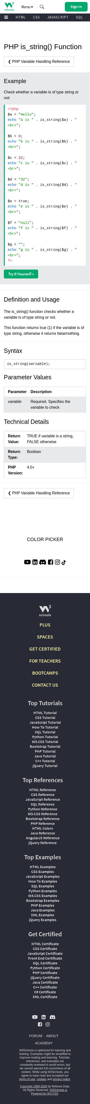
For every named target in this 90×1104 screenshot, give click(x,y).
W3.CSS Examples (42, 895)
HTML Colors (42, 828)
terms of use (27, 1079)
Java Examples (43, 910)
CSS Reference (42, 794)
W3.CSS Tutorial (45, 741)
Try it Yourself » (21, 274)
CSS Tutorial (45, 717)
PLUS (45, 625)
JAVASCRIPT (58, 17)
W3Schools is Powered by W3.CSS (49, 1091)
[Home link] (9, 6)
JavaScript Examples (43, 876)
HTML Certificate (45, 943)
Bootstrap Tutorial (45, 746)
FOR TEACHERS (45, 661)
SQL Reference (42, 804)
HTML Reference (42, 789)
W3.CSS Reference (42, 813)
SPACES (45, 637)
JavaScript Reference (42, 799)
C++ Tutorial (45, 760)
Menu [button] (27, 6)
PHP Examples (42, 905)
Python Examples (43, 890)
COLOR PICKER (45, 539)
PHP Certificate (45, 972)
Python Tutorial (45, 736)
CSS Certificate (45, 948)
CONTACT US (45, 685)
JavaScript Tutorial (45, 722)
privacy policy (61, 1079)
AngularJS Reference (43, 837)
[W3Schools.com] (45, 613)
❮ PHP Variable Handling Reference (39, 61)
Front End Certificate (45, 958)
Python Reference (42, 809)
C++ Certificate (45, 987)
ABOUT (52, 1036)
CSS (36, 17)
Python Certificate (45, 967)
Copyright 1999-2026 (33, 1086)
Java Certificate (45, 982)
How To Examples (42, 881)
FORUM (35, 1036)
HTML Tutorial (45, 712)
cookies (42, 1079)
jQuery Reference (43, 842)
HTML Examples (43, 866)
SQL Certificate (45, 963)
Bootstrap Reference (43, 818)
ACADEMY (44, 1043)
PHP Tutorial (45, 751)
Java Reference (42, 833)
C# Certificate (45, 991)
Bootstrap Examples (42, 900)
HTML (21, 17)
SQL (79, 17)
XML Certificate (45, 996)
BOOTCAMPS (45, 673)
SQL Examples (42, 886)
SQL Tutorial (45, 732)
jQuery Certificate (45, 977)
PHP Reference (43, 823)
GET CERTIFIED (45, 649)
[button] (42, 6)
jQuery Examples (42, 919)
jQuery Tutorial (45, 765)
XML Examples (42, 914)
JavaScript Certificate (45, 953)
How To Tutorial (45, 727)
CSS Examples (42, 871)
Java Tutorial (45, 756)
